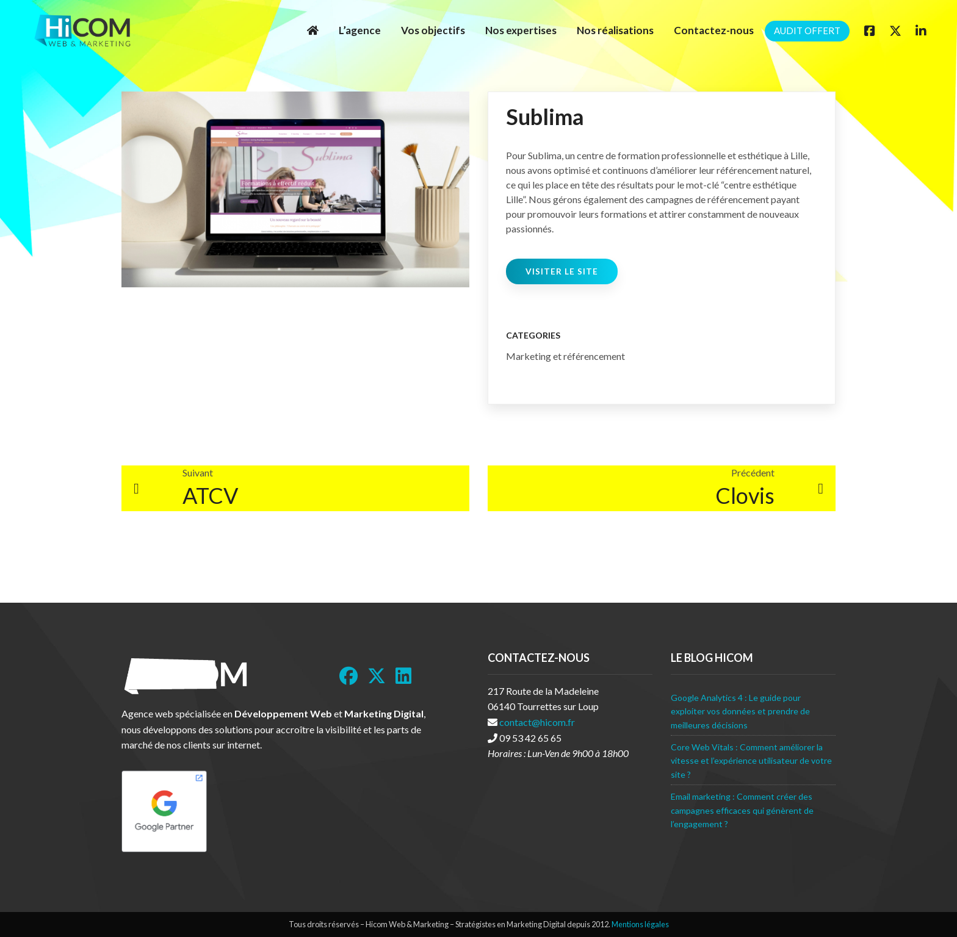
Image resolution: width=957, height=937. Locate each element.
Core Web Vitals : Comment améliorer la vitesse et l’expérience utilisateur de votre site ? (751, 761)
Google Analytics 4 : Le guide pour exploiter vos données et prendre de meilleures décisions (740, 711)
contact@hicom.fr (537, 722)
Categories (533, 335)
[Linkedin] (921, 30)
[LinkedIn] (403, 676)
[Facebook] (869, 30)
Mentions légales (640, 924)
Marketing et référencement (565, 356)
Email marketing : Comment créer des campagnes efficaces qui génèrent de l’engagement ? (742, 810)
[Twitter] (895, 30)
